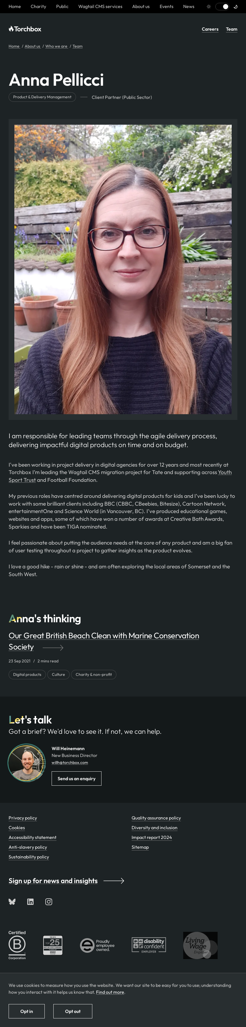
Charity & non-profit (94, 674)
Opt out (73, 1011)
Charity (38, 6)
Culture (58, 674)
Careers (210, 29)
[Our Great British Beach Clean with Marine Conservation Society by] (123, 641)
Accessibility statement (32, 837)
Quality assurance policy (156, 818)
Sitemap (140, 847)
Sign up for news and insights (66, 880)
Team (231, 29)
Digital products (27, 674)
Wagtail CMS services (100, 6)
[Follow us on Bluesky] (12, 901)
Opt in (26, 1011)
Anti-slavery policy (28, 847)
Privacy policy (23, 818)
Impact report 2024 (152, 837)
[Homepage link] (15, 6)
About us (141, 6)
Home (14, 46)
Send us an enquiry (76, 778)
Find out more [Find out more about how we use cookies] (110, 992)
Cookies (17, 827)
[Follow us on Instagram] (48, 901)
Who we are (56, 46)
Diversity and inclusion (154, 827)
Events (166, 6)
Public (62, 6)
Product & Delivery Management (42, 96)
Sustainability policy (29, 857)
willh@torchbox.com (70, 762)
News (188, 6)
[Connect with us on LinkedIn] (30, 901)
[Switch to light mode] (222, 6)
